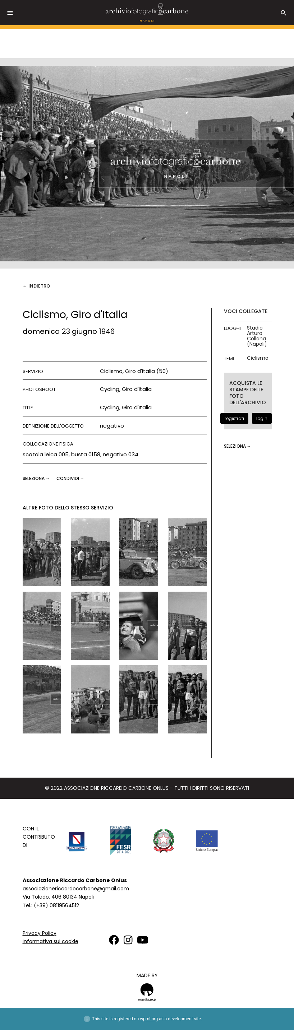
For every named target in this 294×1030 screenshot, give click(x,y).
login (261, 418)
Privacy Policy (39, 933)
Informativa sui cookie (50, 941)
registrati (234, 418)
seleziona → (37, 478)
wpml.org (149, 1018)
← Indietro (36, 286)
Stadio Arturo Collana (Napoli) (257, 336)
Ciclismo (257, 358)
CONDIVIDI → (70, 478)
